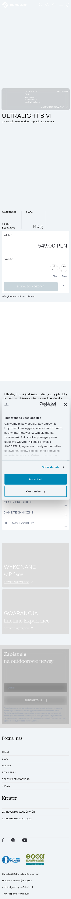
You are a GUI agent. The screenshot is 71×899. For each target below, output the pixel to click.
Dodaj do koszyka (52, 107)
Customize (35, 491)
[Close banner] (65, 404)
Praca (6, 786)
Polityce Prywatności (51, 716)
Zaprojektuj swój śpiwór (18, 812)
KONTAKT (7, 765)
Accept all (35, 479)
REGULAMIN (9, 772)
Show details (50, 467)
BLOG (5, 758)
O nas (5, 752)
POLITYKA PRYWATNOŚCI (16, 779)
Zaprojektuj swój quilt (17, 818)
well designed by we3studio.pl (17, 887)
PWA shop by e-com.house (16, 893)
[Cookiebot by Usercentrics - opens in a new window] (41, 404)
